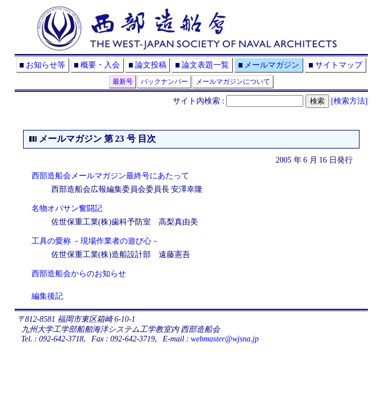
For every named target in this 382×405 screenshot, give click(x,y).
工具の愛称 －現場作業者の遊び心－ (96, 241)
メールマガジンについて (233, 82)
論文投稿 (151, 65)
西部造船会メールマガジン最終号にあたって (110, 176)
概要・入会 (100, 65)
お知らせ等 (45, 65)
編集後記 (47, 296)
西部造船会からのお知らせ (79, 273)
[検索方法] (349, 101)
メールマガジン (271, 65)
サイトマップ (338, 65)
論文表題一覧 (205, 65)
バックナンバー (164, 82)
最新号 (123, 82)
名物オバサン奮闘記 (67, 208)
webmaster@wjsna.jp (225, 339)
